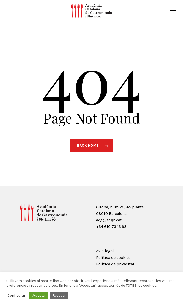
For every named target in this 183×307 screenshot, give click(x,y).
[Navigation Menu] (173, 10)
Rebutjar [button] (59, 295)
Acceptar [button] (38, 295)
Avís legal (105, 250)
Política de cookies (113, 257)
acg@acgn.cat (109, 220)
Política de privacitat (115, 264)
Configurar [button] (16, 295)
